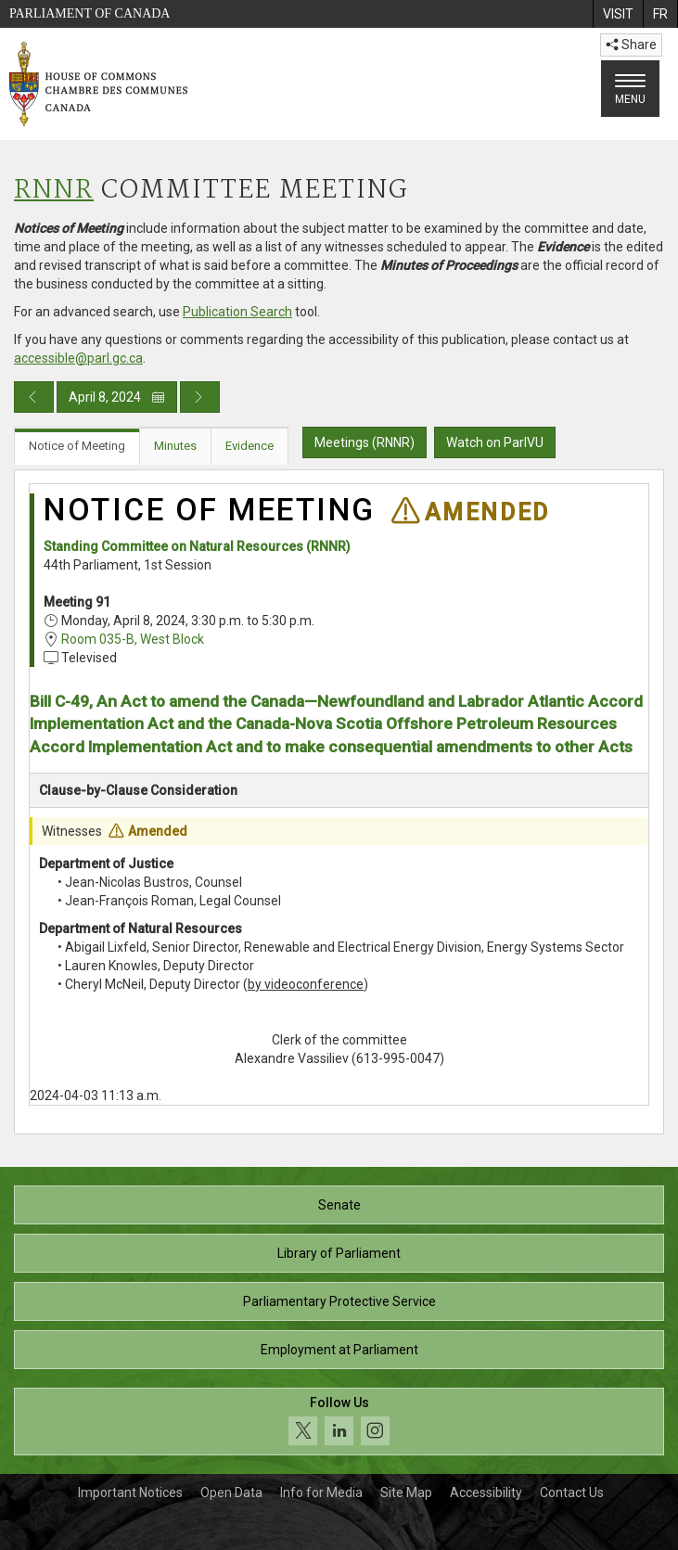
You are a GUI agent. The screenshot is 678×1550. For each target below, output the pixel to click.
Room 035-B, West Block (132, 639)
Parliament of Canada (89, 13)
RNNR (54, 190)
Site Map (406, 1492)
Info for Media (321, 1492)
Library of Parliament (339, 1253)
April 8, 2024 (117, 397)
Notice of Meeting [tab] (77, 446)
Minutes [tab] (175, 446)
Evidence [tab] (249, 446)
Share (631, 44)
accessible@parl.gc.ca (78, 358)
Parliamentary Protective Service (339, 1301)
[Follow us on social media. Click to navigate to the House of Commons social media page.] (339, 1421)
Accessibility (486, 1492)
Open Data (231, 1492)
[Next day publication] (200, 397)
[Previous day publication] (34, 397)
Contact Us (572, 1492)
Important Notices (130, 1492)
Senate (339, 1205)
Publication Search (237, 311)
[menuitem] (618, 14)
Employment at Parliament (339, 1349)
